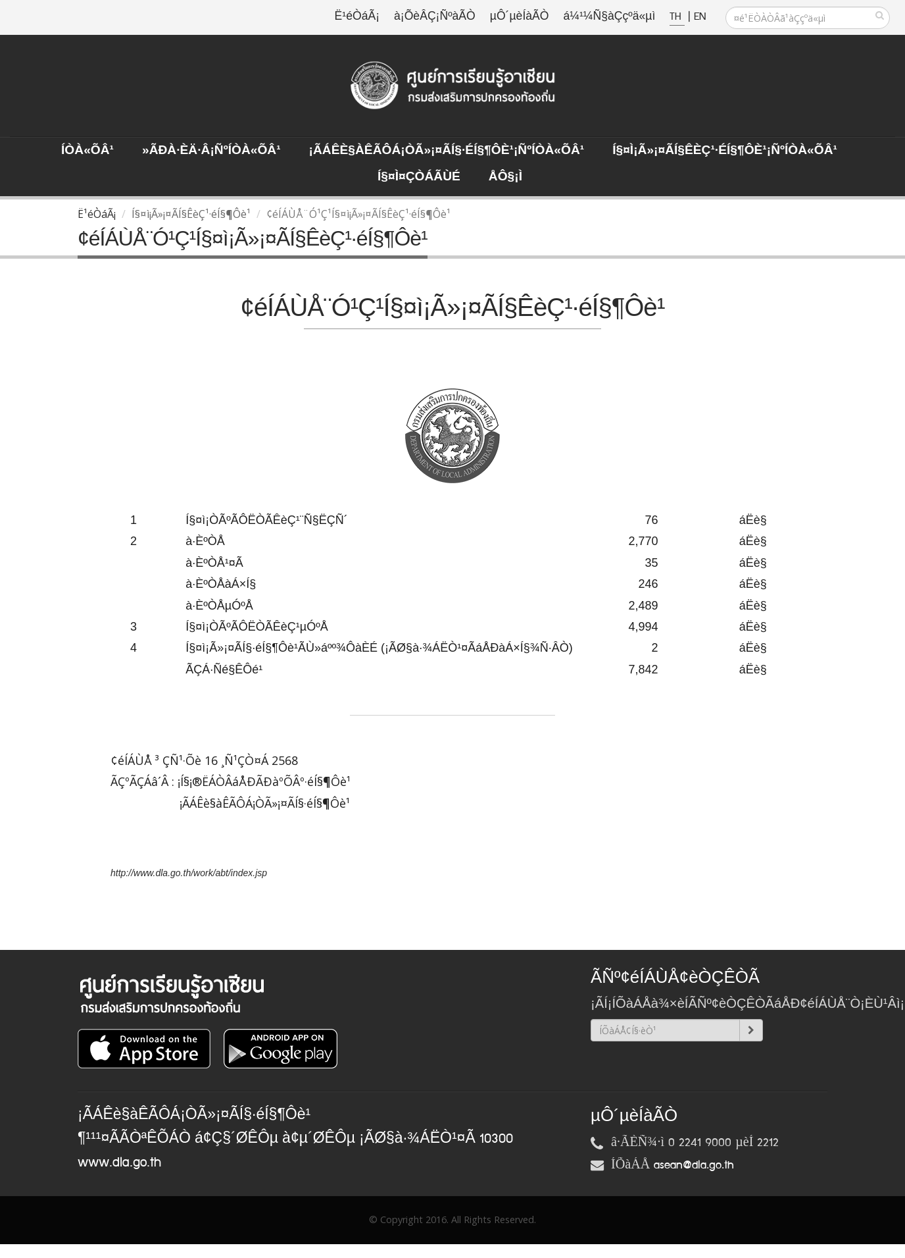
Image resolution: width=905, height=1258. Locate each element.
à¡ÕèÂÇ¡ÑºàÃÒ (435, 17)
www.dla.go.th (119, 1162)
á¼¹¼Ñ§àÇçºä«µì (609, 17)
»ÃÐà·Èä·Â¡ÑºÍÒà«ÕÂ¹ (211, 151)
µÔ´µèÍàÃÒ (519, 17)
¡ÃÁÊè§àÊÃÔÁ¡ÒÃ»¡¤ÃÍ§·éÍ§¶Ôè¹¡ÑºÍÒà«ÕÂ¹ (447, 151)
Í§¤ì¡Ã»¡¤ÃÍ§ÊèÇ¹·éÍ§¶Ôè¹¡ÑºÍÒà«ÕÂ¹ (724, 151)
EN (700, 17)
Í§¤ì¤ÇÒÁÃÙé (419, 177)
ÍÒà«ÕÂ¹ (87, 151)
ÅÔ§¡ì (505, 177)
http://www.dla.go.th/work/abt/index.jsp (188, 873)
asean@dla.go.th (694, 1165)
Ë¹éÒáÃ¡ (357, 17)
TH (677, 17)
